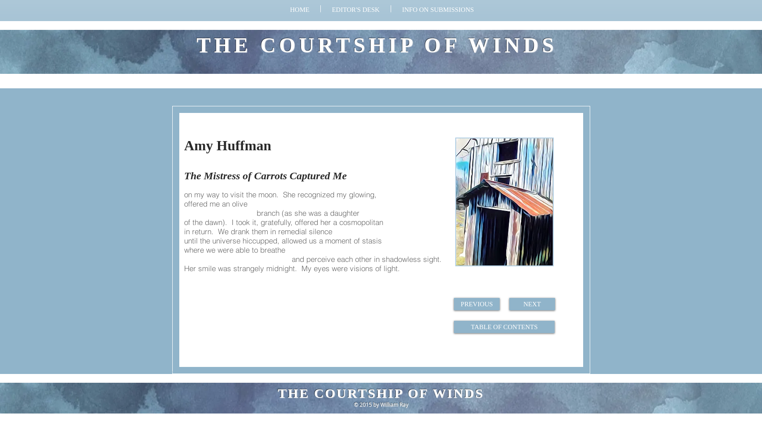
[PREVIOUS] (477, 304)
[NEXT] (532, 304)
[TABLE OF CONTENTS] (504, 327)
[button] (438, 8)
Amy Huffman (227, 145)
